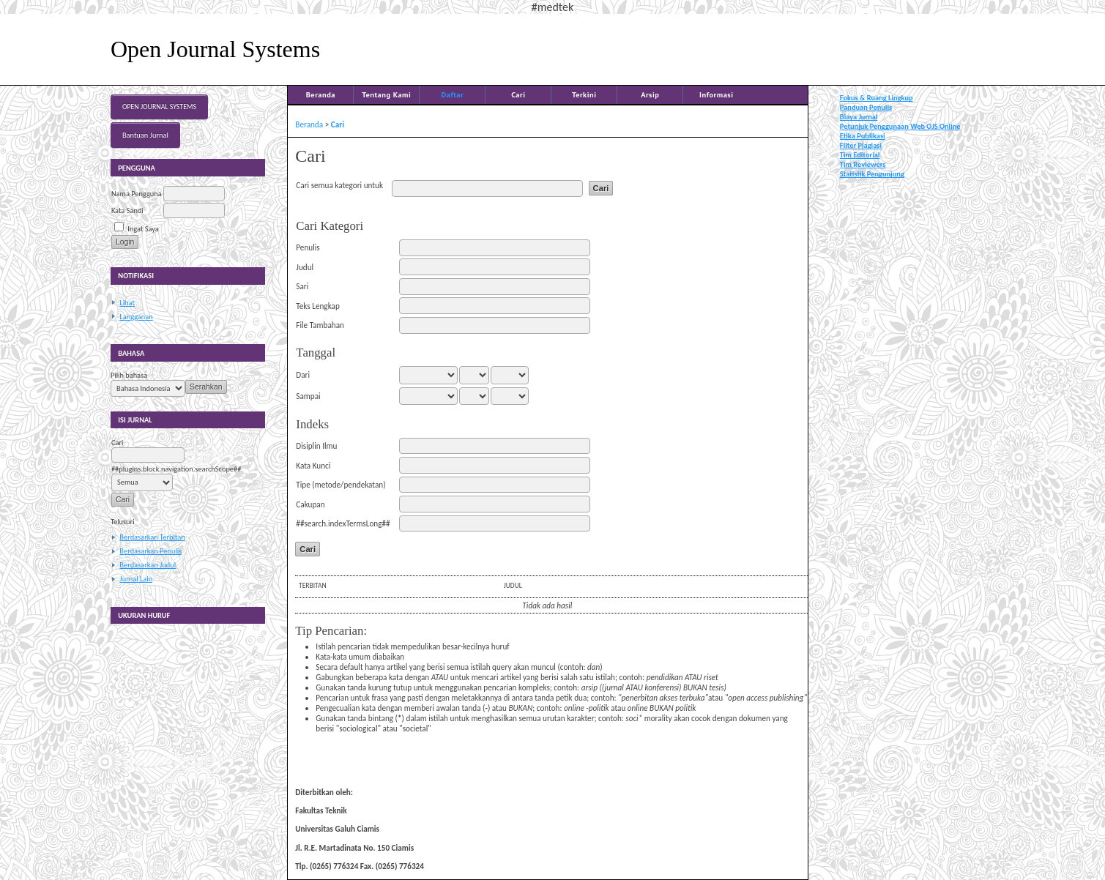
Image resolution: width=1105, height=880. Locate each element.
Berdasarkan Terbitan (152, 537)
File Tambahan (320, 325)
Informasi (716, 94)
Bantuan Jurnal (145, 135)
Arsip (650, 94)
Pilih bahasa (129, 375)
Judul (304, 267)
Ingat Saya (143, 229)
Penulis (307, 247)
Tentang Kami (386, 94)
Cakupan (310, 504)
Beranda (320, 94)
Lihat (127, 302)
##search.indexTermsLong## (343, 523)
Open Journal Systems (159, 106)
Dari (303, 375)
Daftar (452, 94)
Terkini (584, 94)
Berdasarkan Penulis (150, 551)
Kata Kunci (313, 465)
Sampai (308, 396)
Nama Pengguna (136, 193)
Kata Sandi (127, 210)
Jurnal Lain (135, 578)
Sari (302, 286)
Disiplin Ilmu (316, 446)
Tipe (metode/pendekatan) (340, 485)
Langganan (135, 316)
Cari (518, 94)
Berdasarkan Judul (147, 565)
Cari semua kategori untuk (339, 185)
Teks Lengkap (317, 306)
